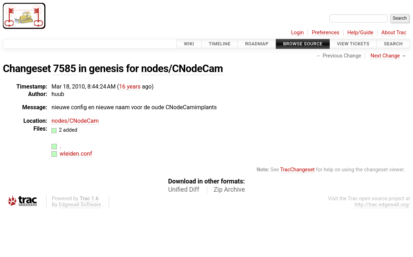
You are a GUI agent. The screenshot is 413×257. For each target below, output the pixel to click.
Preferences (325, 33)
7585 (64, 68)
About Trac (394, 33)
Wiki (189, 43)
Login (297, 33)
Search (393, 43)
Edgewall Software (80, 205)
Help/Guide (360, 33)
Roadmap (257, 43)
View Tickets (353, 43)
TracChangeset (297, 170)
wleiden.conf (76, 153)
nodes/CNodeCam (182, 68)
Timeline (220, 43)
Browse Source (303, 43)
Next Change (385, 56)
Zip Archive (229, 189)
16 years (130, 86)
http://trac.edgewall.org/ (382, 205)
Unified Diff (183, 189)
